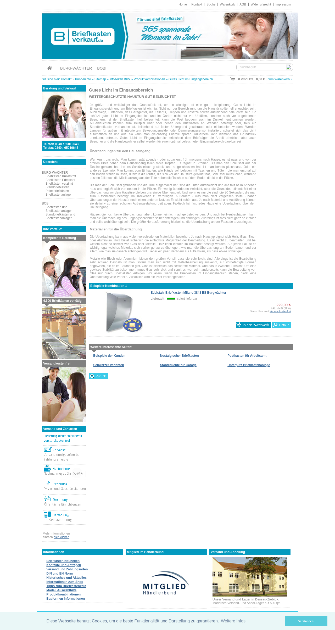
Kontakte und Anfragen (63, 565)
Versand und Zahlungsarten (67, 569)
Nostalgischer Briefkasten (179, 355)
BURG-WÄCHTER (76, 68)
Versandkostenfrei (280, 311)
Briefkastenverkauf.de (167, 35)
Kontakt (196, 4)
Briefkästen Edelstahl (60, 180)
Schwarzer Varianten (108, 365)
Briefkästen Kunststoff (61, 176)
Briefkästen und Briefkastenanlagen (59, 209)
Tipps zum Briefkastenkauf (66, 586)
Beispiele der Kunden (109, 355)
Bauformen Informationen (65, 598)
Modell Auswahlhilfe (61, 590)
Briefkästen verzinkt (59, 183)
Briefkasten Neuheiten (63, 561)
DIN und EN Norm (59, 573)
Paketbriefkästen (57, 191)
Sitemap (100, 79)
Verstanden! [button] (306, 621)
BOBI (101, 68)
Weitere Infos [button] (233, 621)
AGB (242, 4)
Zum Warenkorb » (279, 79)
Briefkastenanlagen (59, 194)
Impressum (283, 4)
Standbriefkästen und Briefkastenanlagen (60, 216)
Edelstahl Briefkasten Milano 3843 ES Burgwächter (188, 292)
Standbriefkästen (57, 187)
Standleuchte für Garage (178, 365)
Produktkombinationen (149, 79)
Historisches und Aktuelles (66, 578)
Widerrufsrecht (261, 4)
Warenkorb (227, 4)
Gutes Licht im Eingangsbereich (191, 79)
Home (182, 4)
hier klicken (61, 537)
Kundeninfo (83, 79)
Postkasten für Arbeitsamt (246, 355)
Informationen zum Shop (64, 582)
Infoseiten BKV (119, 79)
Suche (210, 4)
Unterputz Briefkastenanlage (248, 365)
